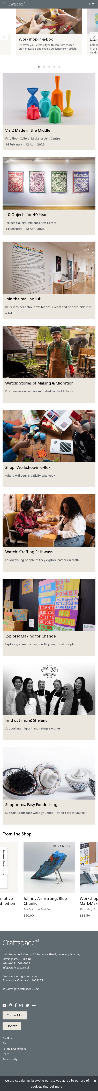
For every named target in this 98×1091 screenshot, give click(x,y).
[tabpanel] (49, 36)
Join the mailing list (23, 299)
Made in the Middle (37, 909)
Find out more (53, 1086)
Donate (12, 1026)
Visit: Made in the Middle (27, 130)
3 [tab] (49, 67)
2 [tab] (44, 67)
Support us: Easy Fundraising (31, 804)
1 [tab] (39, 67)
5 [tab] (59, 67)
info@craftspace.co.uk (16, 967)
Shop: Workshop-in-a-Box (27, 467)
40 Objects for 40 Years (26, 214)
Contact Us (15, 1015)
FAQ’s (6, 1054)
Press (6, 1043)
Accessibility (10, 1059)
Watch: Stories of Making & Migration (39, 383)
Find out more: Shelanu (26, 720)
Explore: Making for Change (30, 636)
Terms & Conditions (14, 1048)
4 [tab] (54, 67)
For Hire (7, 1038)
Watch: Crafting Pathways (29, 551)
